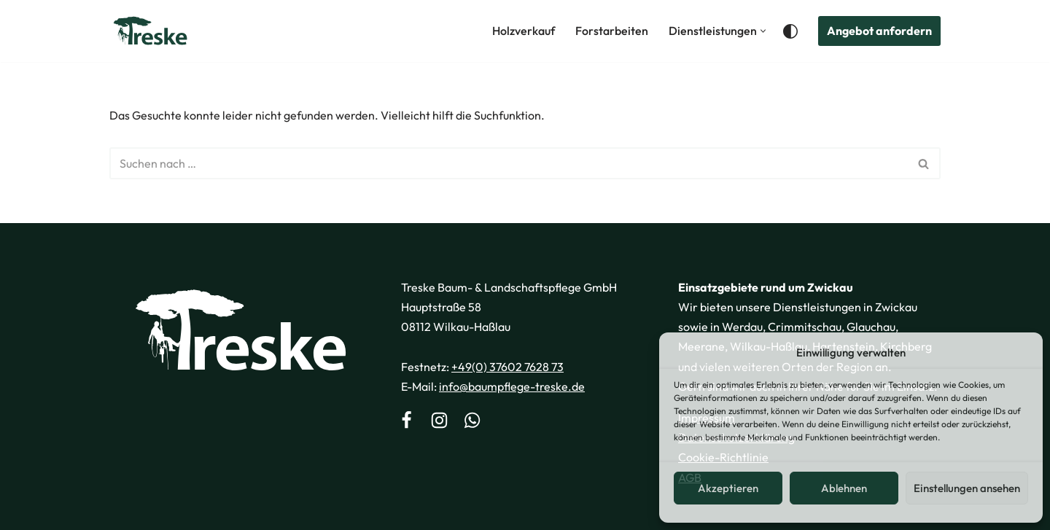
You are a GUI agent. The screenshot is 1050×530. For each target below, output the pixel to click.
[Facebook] (406, 422)
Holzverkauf (523, 30)
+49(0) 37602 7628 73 (507, 366)
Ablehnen (844, 488)
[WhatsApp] (472, 422)
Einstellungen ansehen (967, 488)
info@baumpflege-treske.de (512, 386)
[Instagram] (439, 422)
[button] (763, 31)
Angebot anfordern (879, 30)
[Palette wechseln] (790, 31)
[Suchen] (508, 163)
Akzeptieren (728, 488)
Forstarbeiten (611, 30)
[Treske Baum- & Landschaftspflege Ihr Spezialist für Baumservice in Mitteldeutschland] (150, 31)
